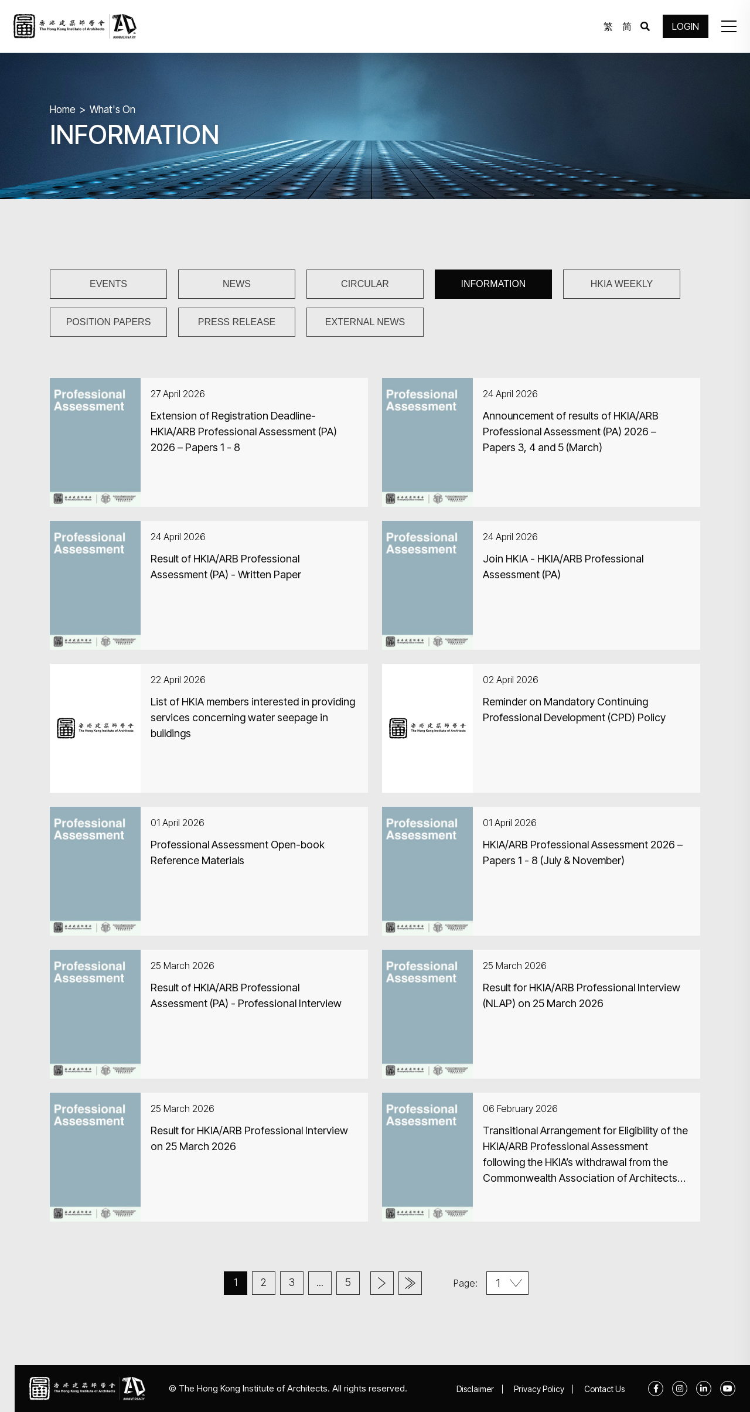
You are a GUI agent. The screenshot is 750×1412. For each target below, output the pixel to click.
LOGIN (685, 26)
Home (63, 109)
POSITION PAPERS (108, 322)
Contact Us (604, 1389)
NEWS (237, 284)
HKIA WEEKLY (622, 284)
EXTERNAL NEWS (365, 322)
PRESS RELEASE (237, 322)
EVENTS (108, 284)
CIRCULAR (365, 284)
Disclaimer (475, 1389)
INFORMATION (493, 284)
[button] (729, 26)
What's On (112, 109)
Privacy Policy (539, 1389)
